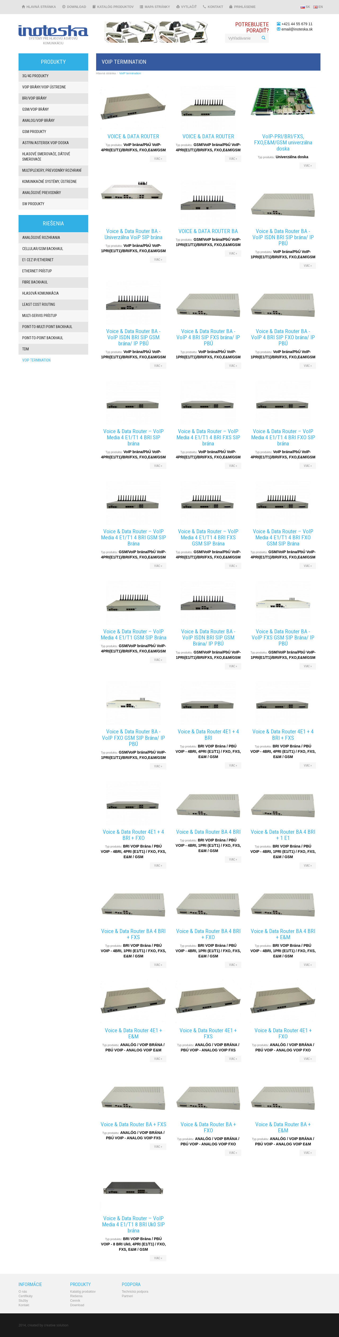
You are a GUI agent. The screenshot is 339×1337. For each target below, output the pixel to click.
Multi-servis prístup (39, 315)
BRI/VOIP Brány (34, 98)
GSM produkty (34, 132)
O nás (23, 1291)
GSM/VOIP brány (35, 109)
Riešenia (76, 1296)
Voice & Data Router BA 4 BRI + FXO (208, 934)
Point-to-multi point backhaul (47, 327)
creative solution (56, 1325)
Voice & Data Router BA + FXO (208, 1127)
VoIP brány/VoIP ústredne (44, 87)
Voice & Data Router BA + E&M (283, 1127)
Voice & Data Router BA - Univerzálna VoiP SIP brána (133, 234)
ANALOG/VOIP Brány (38, 120)
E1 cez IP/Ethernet (37, 260)
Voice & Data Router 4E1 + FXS (208, 1033)
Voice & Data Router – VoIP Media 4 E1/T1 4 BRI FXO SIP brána (283, 437)
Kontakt (213, 6)
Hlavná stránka (39, 6)
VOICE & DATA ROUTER (133, 136)
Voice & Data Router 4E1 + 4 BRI (208, 734)
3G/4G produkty (35, 76)
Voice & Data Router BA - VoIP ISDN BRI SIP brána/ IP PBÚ (283, 237)
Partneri (127, 1296)
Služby (23, 1300)
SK (305, 6)
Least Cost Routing (38, 304)
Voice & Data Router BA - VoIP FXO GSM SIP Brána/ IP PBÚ (133, 737)
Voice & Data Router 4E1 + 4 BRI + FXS (283, 734)
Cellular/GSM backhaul (42, 249)
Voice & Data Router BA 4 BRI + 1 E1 (283, 835)
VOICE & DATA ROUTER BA (208, 231)
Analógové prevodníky (41, 193)
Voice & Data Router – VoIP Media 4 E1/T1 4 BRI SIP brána (133, 437)
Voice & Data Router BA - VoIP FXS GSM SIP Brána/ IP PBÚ (283, 637)
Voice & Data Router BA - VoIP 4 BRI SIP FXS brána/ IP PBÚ (208, 337)
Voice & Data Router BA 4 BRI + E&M (283, 934)
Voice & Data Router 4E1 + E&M (133, 1033)
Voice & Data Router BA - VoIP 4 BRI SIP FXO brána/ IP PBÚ (283, 337)
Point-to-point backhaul (42, 338)
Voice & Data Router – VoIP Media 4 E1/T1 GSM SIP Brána (133, 634)
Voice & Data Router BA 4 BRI (208, 832)
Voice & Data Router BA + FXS (133, 1124)
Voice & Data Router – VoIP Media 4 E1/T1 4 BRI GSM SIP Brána (133, 537)
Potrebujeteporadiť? (252, 27)
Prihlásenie (242, 6)
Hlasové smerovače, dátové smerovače (46, 156)
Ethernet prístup (37, 271)
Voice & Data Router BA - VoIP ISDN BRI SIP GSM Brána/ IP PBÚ (208, 637)
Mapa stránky (155, 6)
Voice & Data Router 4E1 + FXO (283, 1033)
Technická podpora (135, 1291)
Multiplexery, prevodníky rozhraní (51, 170)
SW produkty (33, 204)
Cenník (75, 1300)
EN (318, 6)
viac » (158, 159)
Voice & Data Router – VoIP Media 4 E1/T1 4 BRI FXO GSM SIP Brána (283, 537)
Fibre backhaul (35, 282)
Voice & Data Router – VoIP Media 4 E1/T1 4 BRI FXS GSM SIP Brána (208, 537)
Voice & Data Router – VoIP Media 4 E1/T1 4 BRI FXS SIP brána (208, 437)
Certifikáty (26, 1296)
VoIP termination (36, 360)
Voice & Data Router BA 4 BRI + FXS (133, 934)
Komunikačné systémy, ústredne (49, 181)
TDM (25, 349)
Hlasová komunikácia (40, 293)
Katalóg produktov (112, 6)
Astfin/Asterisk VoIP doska (45, 143)
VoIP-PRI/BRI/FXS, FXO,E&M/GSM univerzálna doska (283, 142)
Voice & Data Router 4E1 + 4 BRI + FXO (133, 835)
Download (74, 6)
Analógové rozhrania (41, 237)
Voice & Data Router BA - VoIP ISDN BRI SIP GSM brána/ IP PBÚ (133, 337)
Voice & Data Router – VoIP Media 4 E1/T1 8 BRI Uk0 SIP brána (133, 1224)
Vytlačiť (186, 6)
